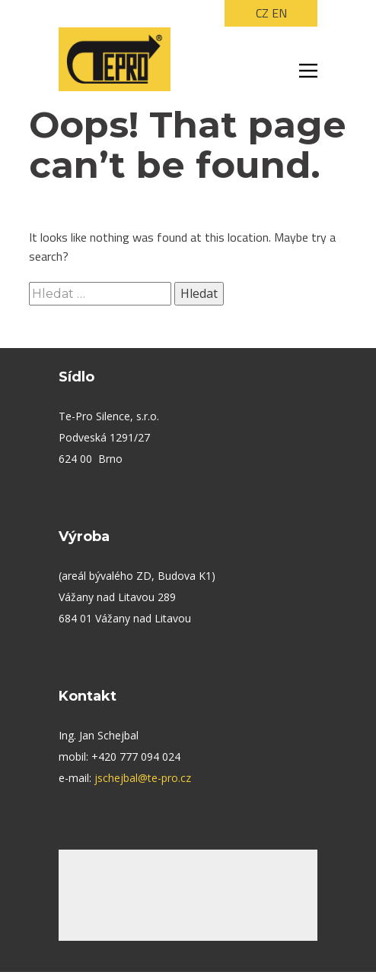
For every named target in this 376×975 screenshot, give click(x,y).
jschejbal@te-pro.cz (142, 778)
